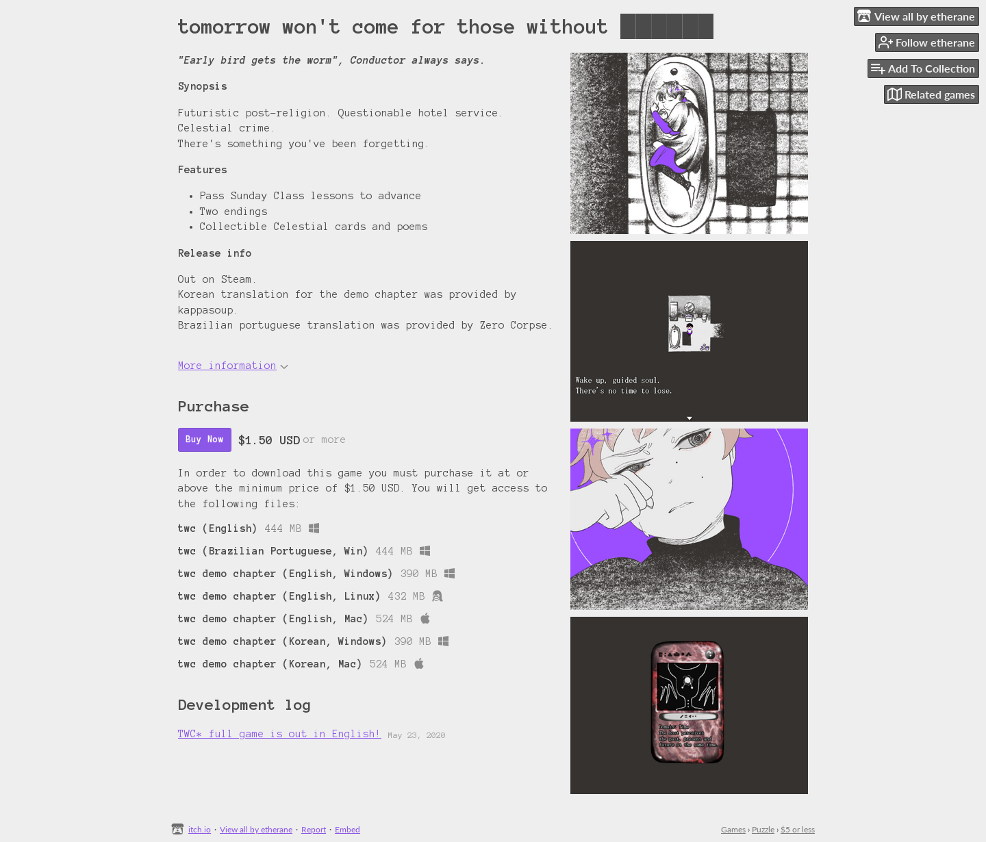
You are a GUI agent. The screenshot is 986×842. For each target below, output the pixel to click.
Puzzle (763, 829)
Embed (347, 829)
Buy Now (205, 439)
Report (313, 829)
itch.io (199, 829)
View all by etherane (256, 829)
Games (733, 829)
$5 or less (798, 829)
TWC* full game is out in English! (279, 733)
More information (233, 365)
